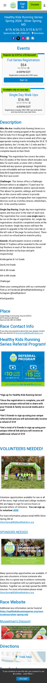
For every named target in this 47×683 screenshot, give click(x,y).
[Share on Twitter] (18, 38)
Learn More (27, 674)
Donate (35, 4)
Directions (39, 33)
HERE (16, 510)
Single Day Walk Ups (23, 95)
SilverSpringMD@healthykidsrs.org (29, 333)
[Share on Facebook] (13, 38)
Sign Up (22, 5)
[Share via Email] (28, 38)
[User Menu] (44, 5)
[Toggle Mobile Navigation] (5, 5)
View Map (23, 656)
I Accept (23, 678)
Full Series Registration (23, 60)
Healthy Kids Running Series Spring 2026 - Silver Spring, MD (23, 20)
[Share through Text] (33, 38)
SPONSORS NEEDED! (14, 532)
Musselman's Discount (15, 621)
